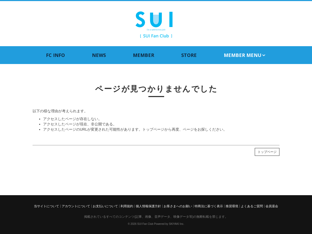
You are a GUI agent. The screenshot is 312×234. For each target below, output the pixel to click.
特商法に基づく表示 (209, 206)
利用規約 (127, 206)
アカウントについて (76, 206)
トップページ (267, 152)
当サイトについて (46, 206)
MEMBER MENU (245, 55)
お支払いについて (105, 206)
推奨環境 (232, 206)
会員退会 (272, 206)
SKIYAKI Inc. (176, 223)
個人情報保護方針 (148, 206)
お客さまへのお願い (178, 206)
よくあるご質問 (252, 206)
